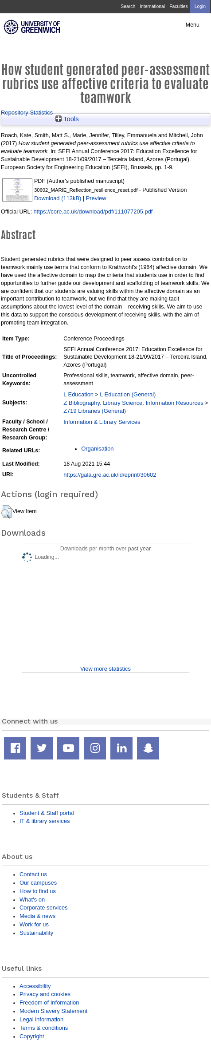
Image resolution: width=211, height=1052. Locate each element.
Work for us (34, 924)
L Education (78, 394)
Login (200, 6)
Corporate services (44, 907)
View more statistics (105, 668)
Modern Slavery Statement (53, 1011)
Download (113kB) (57, 198)
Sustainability (36, 932)
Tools (67, 119)
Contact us (33, 874)
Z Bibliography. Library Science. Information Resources (133, 402)
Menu (192, 25)
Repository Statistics (27, 112)
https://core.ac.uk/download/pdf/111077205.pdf (92, 211)
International (152, 6)
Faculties (178, 6)
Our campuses (38, 882)
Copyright (32, 1036)
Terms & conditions (44, 1027)
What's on (32, 899)
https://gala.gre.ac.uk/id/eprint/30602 (109, 474)
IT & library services (45, 821)
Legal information (41, 1019)
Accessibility (35, 986)
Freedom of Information (49, 1002)
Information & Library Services (101, 422)
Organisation (97, 448)
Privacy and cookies (45, 994)
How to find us (38, 891)
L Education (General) (128, 394)
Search (128, 6)
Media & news (37, 916)
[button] (6, 511)
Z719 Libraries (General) (94, 410)
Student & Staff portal (47, 813)
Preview (96, 198)
